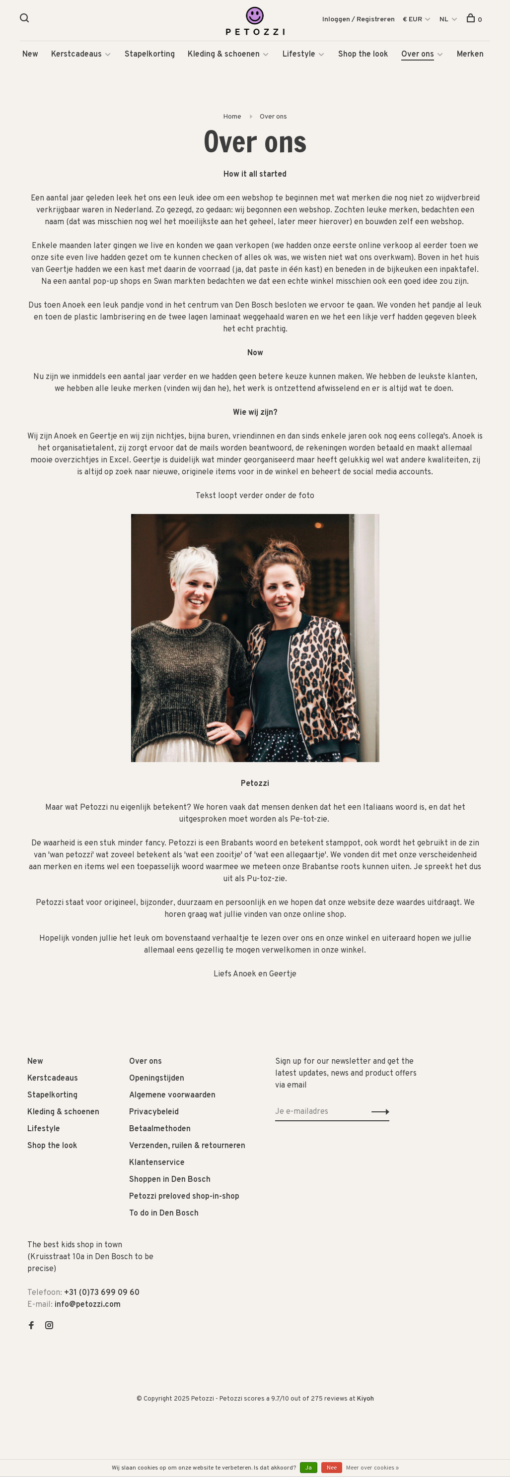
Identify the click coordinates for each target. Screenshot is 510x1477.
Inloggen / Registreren (358, 19)
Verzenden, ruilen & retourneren (187, 1147)
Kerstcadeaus (76, 55)
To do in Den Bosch (164, 1214)
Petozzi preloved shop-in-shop (184, 1197)
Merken (470, 55)
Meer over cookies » (372, 1468)
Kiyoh (365, 1400)
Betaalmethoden (160, 1130)
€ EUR (413, 19)
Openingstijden (156, 1079)
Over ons (417, 55)
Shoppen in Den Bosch (170, 1180)
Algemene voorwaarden (172, 1096)
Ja (308, 1468)
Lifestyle (299, 55)
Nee (332, 1468)
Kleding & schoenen (224, 55)
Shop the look (363, 55)
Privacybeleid (154, 1113)
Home (232, 117)
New (30, 55)
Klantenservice (157, 1163)
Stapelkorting (150, 55)
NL (443, 19)
